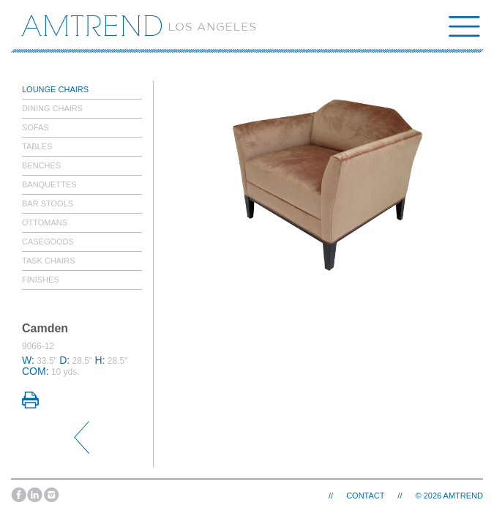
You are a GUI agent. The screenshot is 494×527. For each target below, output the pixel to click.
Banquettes (49, 184)
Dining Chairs (52, 108)
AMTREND (463, 495)
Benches (41, 165)
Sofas (35, 127)
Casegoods (48, 241)
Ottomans (44, 222)
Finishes (40, 279)
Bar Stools (47, 203)
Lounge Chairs (55, 89)
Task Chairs (48, 260)
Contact (365, 495)
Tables (37, 146)
